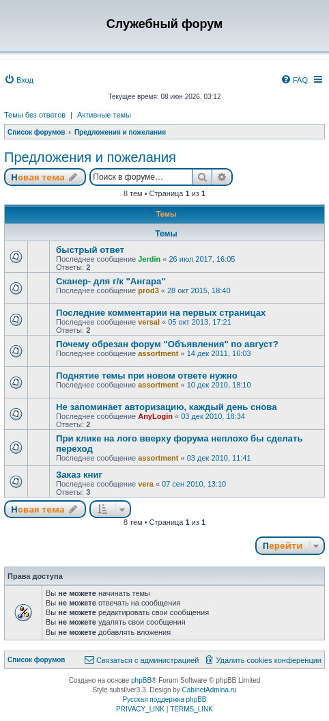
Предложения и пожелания (90, 157)
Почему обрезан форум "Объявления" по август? (167, 344)
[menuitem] (18, 80)
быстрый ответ (90, 250)
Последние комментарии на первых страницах (161, 313)
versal (149, 322)
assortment (158, 353)
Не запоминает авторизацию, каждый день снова (166, 407)
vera (146, 484)
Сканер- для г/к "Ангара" (111, 281)
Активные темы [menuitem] (104, 115)
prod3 (148, 290)
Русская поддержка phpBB (164, 699)
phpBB (141, 680)
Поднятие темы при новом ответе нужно (147, 375)
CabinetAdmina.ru (209, 690)
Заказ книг (79, 475)
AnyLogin (155, 416)
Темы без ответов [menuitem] (35, 115)
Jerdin (149, 259)
